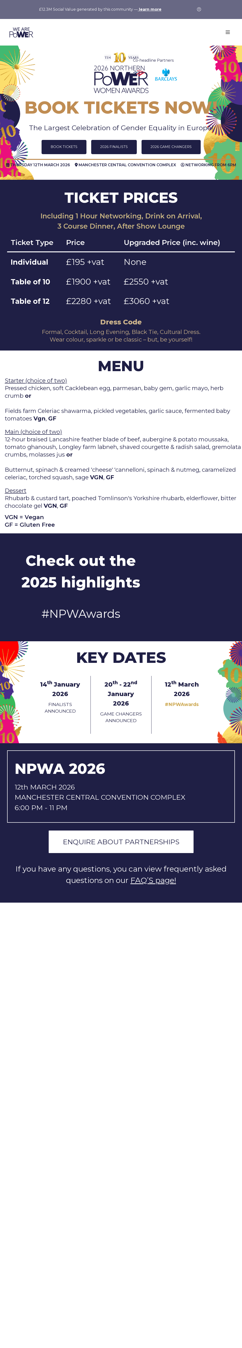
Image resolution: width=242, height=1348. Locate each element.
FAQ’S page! (153, 880)
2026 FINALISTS (114, 147)
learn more (149, 9)
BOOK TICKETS (64, 147)
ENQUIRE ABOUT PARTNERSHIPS (121, 842)
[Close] (200, 10)
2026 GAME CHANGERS (171, 147)
